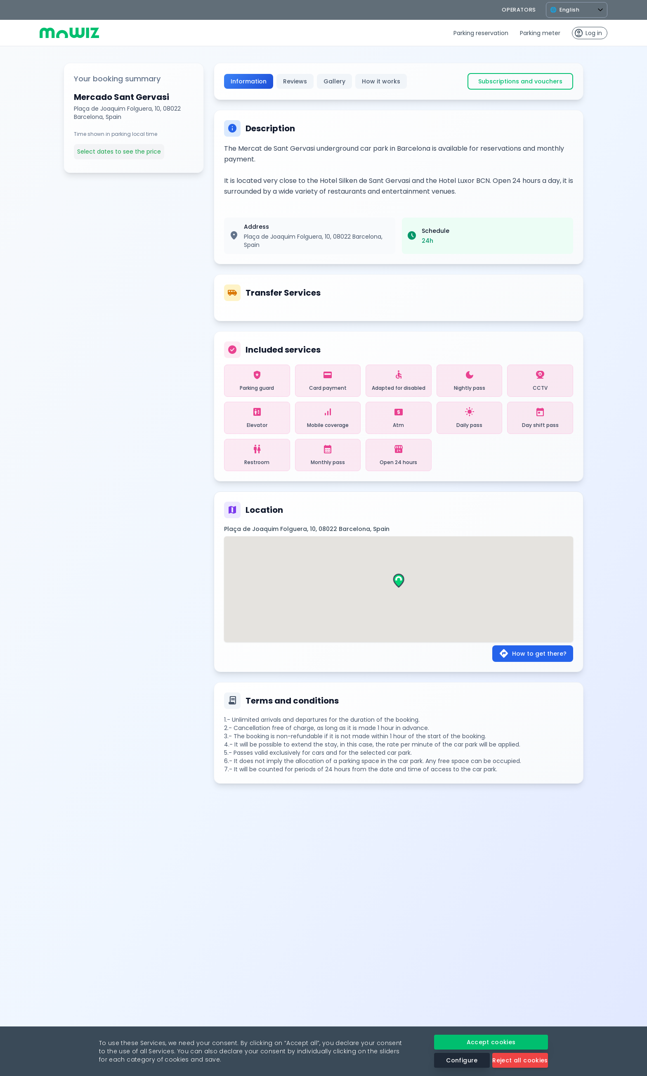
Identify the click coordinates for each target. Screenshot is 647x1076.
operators (519, 9)
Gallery (334, 81)
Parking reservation (480, 33)
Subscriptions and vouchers (520, 81)
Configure (461, 1060)
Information (249, 81)
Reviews (295, 81)
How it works (381, 81)
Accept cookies (491, 1042)
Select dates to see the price (119, 151)
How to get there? (533, 653)
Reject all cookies (520, 1060)
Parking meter (540, 33)
